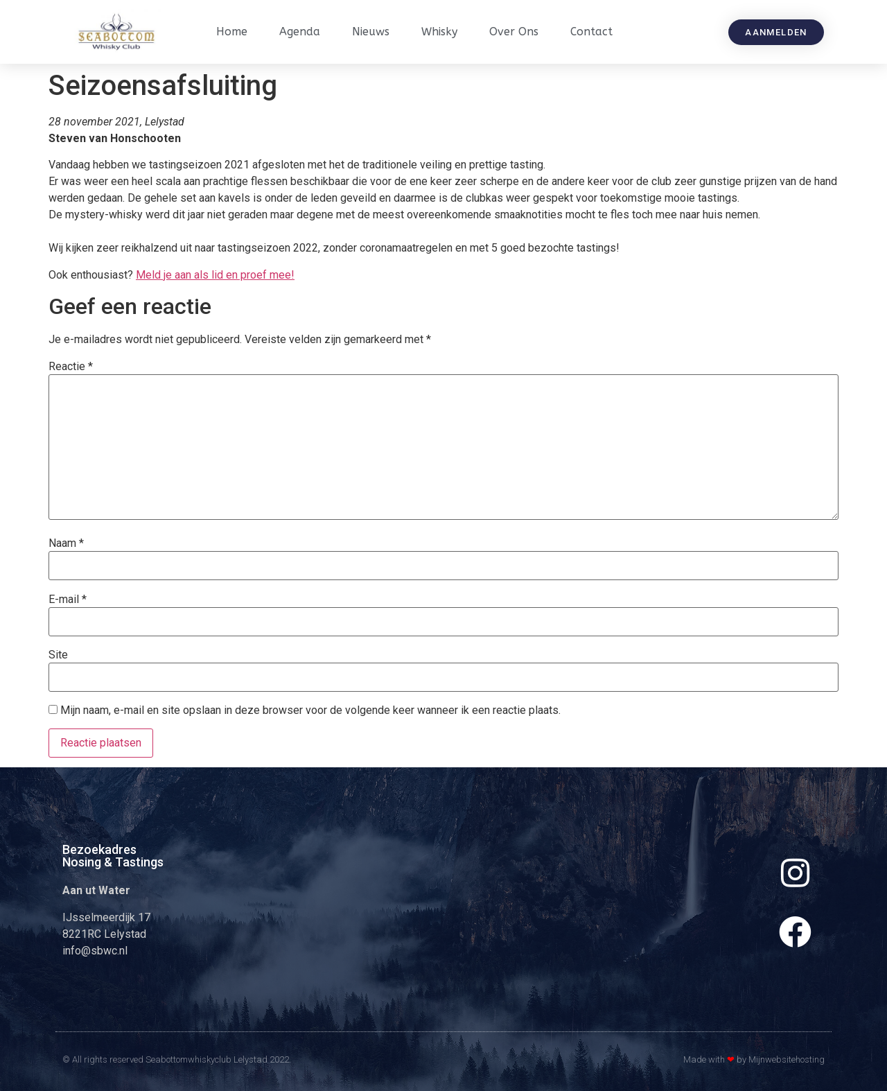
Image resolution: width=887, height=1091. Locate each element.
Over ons (513, 31)
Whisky (439, 31)
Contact (591, 31)
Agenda (299, 31)
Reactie (71, 366)
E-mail (68, 599)
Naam (66, 543)
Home (231, 31)
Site (58, 655)
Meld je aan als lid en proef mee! (215, 274)
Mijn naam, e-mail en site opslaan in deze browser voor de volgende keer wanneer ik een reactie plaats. (310, 710)
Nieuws (370, 31)
